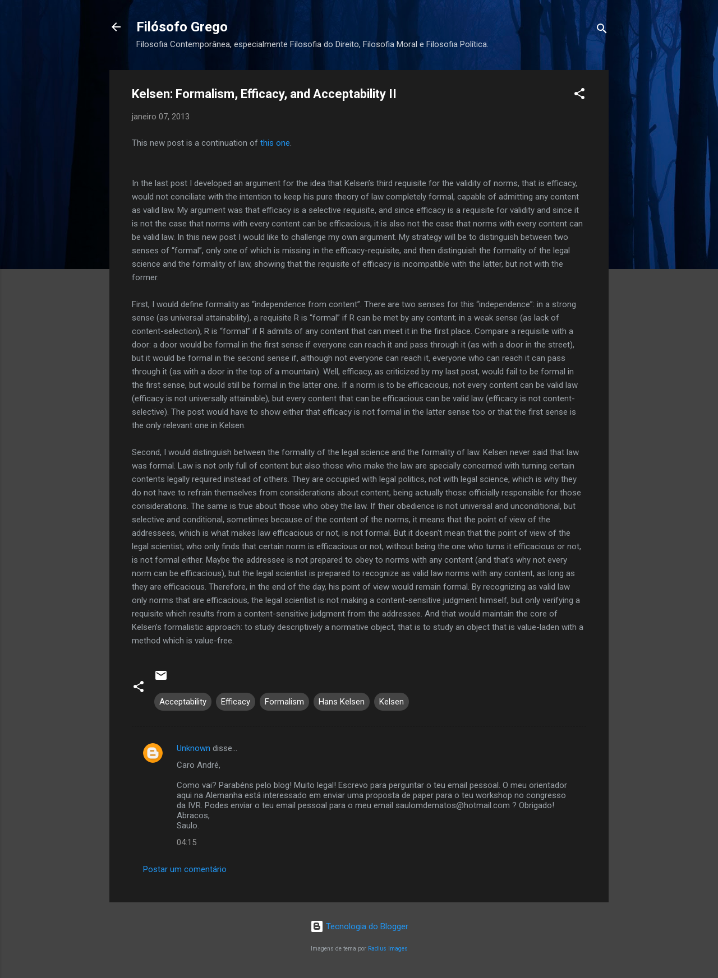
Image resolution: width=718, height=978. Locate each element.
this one (275, 143)
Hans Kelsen (342, 702)
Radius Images (388, 948)
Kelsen (391, 702)
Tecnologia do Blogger (359, 926)
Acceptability (182, 702)
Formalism (284, 702)
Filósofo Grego (182, 27)
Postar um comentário (185, 869)
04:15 (186, 842)
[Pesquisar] (602, 30)
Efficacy (235, 702)
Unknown (193, 748)
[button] (579, 95)
